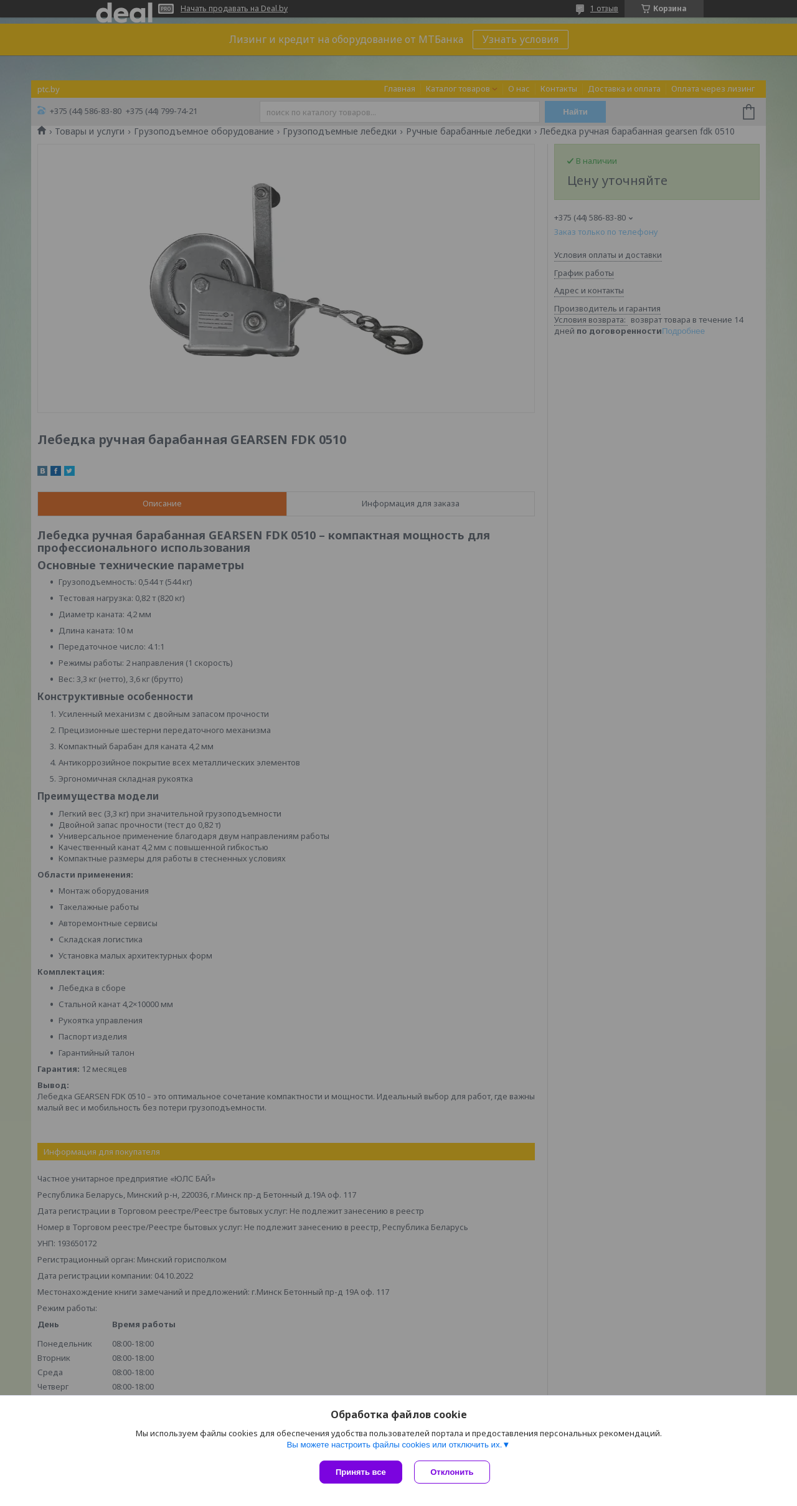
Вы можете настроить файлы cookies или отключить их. (394, 1444)
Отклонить (452, 1472)
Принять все (361, 1472)
